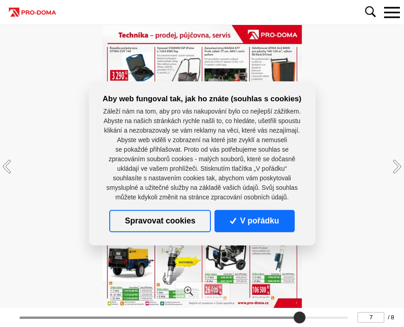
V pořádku (254, 220)
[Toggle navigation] (392, 12)
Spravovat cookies (160, 220)
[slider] (300, 317)
